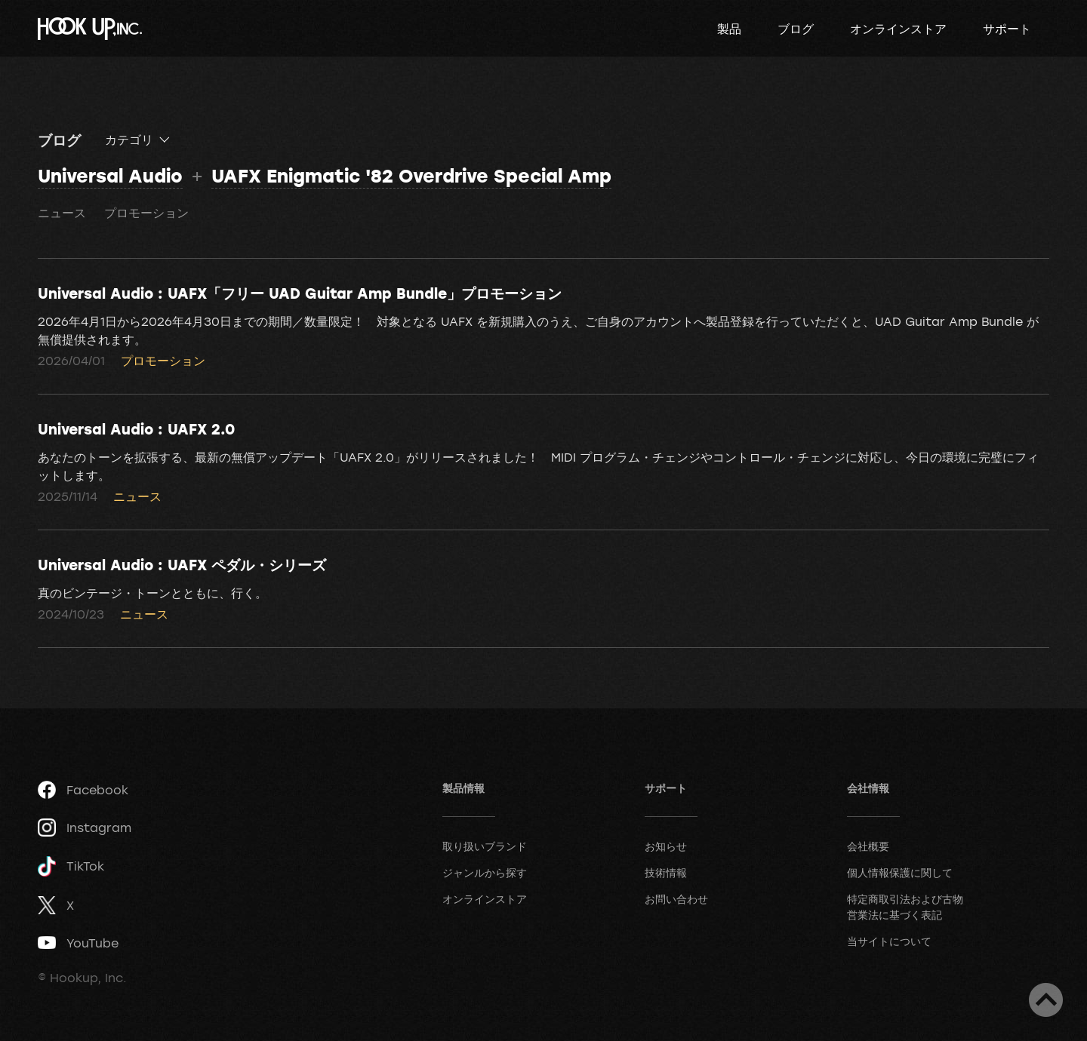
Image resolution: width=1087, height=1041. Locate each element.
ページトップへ (1046, 1000)
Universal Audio (110, 175)
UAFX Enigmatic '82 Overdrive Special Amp (411, 175)
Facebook (83, 790)
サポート (1007, 28)
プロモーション (146, 212)
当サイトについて (889, 941)
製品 (729, 28)
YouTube (78, 943)
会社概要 (868, 846)
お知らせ (666, 846)
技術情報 (666, 872)
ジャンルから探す (484, 872)
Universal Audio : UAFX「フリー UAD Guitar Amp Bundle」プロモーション (300, 292)
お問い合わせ (676, 899)
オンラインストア (898, 28)
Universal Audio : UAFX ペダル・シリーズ (182, 564)
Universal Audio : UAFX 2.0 (136, 428)
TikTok (71, 866)
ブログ (796, 28)
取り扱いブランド (484, 846)
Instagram (84, 827)
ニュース (62, 212)
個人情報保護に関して (900, 872)
